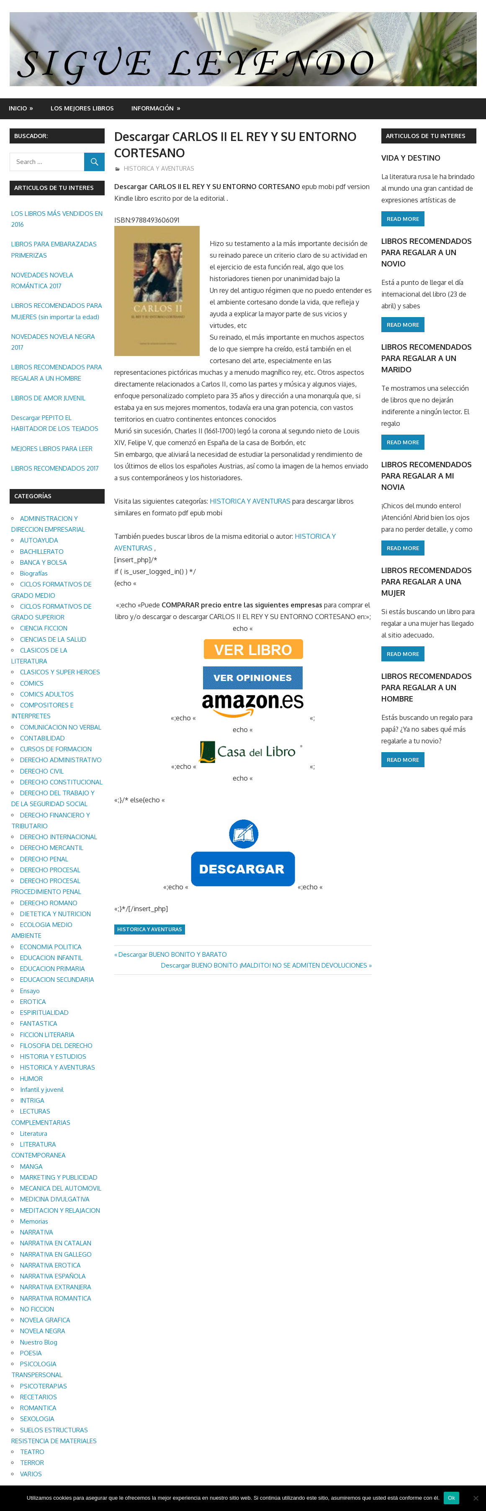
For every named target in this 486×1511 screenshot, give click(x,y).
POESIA (31, 1353)
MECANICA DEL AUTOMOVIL (60, 1188)
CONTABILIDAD (42, 738)
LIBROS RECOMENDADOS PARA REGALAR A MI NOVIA (426, 476)
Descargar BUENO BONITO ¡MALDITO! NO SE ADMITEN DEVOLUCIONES (264, 965)
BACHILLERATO (42, 552)
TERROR (32, 1463)
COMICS (32, 683)
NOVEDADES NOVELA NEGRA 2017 (53, 342)
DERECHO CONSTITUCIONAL (61, 782)
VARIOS (31, 1474)
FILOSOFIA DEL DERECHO (56, 1046)
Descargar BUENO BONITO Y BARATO (172, 954)
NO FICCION (37, 1309)
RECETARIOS (38, 1397)
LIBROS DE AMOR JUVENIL (48, 398)
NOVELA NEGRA (42, 1331)
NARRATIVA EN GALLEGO (56, 1254)
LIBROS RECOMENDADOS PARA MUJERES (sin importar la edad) (56, 311)
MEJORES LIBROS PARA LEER (52, 449)
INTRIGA (32, 1100)
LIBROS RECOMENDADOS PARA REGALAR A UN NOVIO (426, 252)
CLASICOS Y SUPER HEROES (60, 672)
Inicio (18, 108)
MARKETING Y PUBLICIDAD (59, 1177)
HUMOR (31, 1079)
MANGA (31, 1166)
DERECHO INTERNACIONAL (58, 837)
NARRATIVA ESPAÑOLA (53, 1276)
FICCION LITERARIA (47, 1035)
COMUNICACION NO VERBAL (60, 727)
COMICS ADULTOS (47, 694)
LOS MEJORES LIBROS (82, 108)
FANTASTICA (38, 1023)
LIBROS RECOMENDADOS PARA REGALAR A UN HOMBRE (56, 372)
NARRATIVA (36, 1232)
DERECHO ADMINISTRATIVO (61, 760)
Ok (451, 1498)
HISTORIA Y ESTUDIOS (53, 1056)
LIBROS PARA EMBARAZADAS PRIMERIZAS (54, 249)
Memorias (34, 1221)
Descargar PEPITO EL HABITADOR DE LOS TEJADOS (54, 423)
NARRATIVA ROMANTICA (55, 1298)
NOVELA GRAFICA (45, 1320)
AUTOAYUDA (39, 540)
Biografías (34, 573)
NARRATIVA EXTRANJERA (55, 1287)
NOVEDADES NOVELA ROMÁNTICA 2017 (42, 280)
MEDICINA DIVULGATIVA (55, 1199)
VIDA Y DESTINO (410, 157)
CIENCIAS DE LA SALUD (53, 639)
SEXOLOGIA (37, 1419)
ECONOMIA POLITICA (51, 947)
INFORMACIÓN (152, 108)
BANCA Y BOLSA (43, 562)
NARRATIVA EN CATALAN (55, 1243)
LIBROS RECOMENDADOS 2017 (55, 468)
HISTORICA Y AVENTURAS (159, 168)
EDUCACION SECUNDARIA (57, 979)
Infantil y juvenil (42, 1090)
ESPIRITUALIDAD (44, 1013)
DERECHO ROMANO (48, 903)
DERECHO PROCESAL (50, 870)
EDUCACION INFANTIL (51, 958)
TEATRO (32, 1452)
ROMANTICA (38, 1408)
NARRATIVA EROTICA (50, 1265)
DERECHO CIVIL (42, 771)
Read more (403, 218)
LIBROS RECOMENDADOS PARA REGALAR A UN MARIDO (426, 358)
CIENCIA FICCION (43, 628)
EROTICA (33, 1002)
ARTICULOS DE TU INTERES (425, 135)
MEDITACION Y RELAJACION (60, 1210)
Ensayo (30, 991)
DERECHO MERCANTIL (51, 848)
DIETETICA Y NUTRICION (55, 914)
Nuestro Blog (38, 1342)
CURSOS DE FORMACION (56, 749)
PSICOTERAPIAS (43, 1386)
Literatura (33, 1133)
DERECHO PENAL (44, 859)
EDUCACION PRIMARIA (52, 969)
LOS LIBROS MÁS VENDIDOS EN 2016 (57, 219)
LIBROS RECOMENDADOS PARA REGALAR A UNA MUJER (426, 582)
